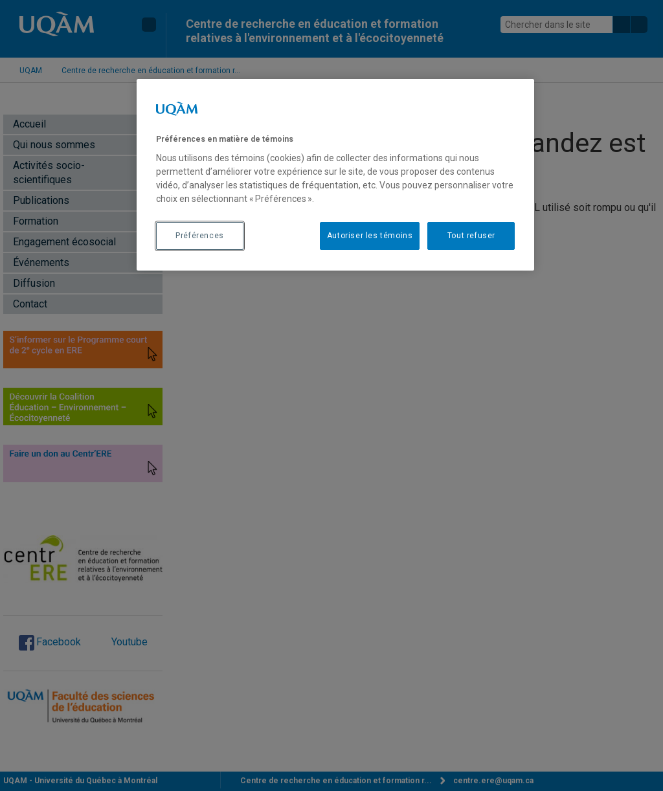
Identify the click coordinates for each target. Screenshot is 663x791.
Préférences (199, 235)
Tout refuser (471, 235)
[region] (335, 175)
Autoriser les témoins (370, 235)
